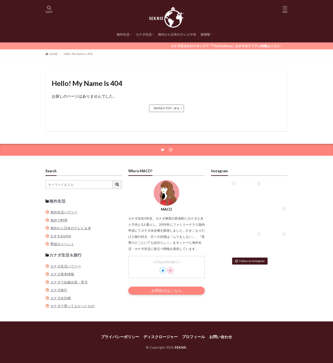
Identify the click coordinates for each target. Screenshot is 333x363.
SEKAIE (180, 347)
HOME (53, 54)
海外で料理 (58, 220)
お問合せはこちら (166, 290)
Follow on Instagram (250, 261)
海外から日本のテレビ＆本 (70, 228)
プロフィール (193, 337)
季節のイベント (62, 244)
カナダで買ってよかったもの (72, 306)
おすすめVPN (60, 236)
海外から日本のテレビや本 (177, 34)
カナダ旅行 (58, 290)
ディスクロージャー (160, 337)
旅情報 (205, 34)
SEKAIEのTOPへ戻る (166, 108)
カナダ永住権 (60, 298)
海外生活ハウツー (64, 212)
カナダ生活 (144, 34)
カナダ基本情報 (62, 274)
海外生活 (123, 34)
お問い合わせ (220, 337)
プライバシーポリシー (120, 337)
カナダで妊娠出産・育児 (69, 282)
